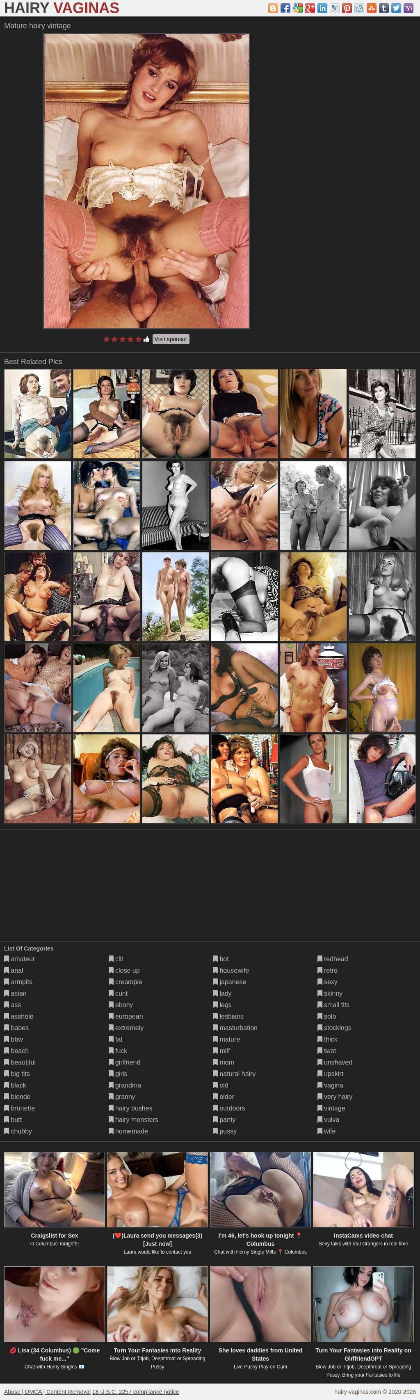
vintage (331, 1108)
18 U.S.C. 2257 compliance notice (135, 1392)
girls (118, 1073)
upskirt (330, 1073)
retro (327, 970)
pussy (225, 1131)
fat (116, 1039)
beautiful (20, 1062)
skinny (330, 993)
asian (15, 993)
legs (222, 1004)
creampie (125, 981)
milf (221, 1050)
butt (13, 1119)
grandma (125, 1085)
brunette (19, 1108)
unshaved (335, 1062)
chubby (18, 1131)
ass (12, 1004)
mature (226, 1039)
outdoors (229, 1108)
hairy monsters (133, 1119)
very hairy (335, 1096)
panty (224, 1119)
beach (16, 1050)
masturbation (235, 1027)
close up (124, 970)
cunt (118, 993)
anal (13, 970)
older (223, 1096)
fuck (118, 1050)
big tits (17, 1073)
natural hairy (234, 1073)
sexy (327, 981)
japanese (229, 981)
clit (116, 958)
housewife (231, 970)
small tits (333, 1004)
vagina (330, 1085)
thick (327, 1039)
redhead (332, 958)
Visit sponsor (171, 339)
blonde (17, 1096)
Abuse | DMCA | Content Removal (47, 1392)
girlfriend (125, 1062)
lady (222, 993)
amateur (19, 958)
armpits (18, 981)
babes (16, 1027)
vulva (328, 1119)
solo (326, 1016)
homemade (128, 1131)
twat (326, 1050)
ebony (121, 1004)
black (15, 1085)
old (220, 1085)
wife (326, 1131)
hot (221, 958)
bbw (13, 1039)
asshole (19, 1016)
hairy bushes (131, 1108)
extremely (126, 1027)
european (126, 1016)
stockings (334, 1027)
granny (122, 1096)
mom (223, 1062)
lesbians (228, 1016)
